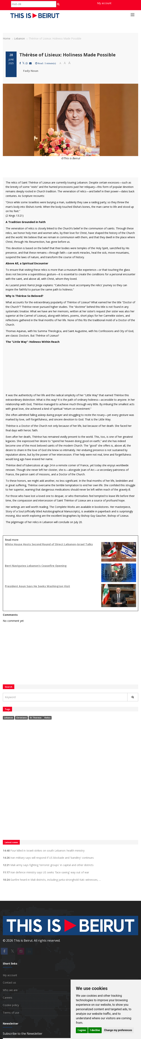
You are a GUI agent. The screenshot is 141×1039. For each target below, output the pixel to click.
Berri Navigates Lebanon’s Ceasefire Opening (36, 565)
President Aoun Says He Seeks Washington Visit (37, 586)
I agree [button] (82, 1030)
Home (6, 38)
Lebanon (19, 38)
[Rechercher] (132, 697)
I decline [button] (95, 1030)
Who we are (10, 990)
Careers (7, 997)
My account (104, 3)
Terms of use (11, 1012)
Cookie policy (11, 1005)
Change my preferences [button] (118, 1030)
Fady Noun (30, 71)
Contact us (9, 982)
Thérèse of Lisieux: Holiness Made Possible (67, 55)
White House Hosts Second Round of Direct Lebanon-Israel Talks (49, 544)
